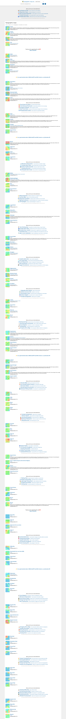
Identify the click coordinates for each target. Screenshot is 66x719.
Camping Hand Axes (26, 168)
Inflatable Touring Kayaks (25, 695)
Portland (12, 124)
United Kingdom (12, 60)
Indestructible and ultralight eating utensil (36, 415)
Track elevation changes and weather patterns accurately (39, 694)
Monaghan (12, 252)
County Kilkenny (13, 342)
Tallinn (11, 151)
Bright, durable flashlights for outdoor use (34, 201)
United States (12, 32)
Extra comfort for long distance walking (38, 110)
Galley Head (12, 667)
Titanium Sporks (25, 415)
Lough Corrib (12, 156)
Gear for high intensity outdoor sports (40, 323)
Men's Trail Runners (24, 601)
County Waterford (13, 220)
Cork (11, 42)
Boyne (11, 402)
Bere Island (12, 241)
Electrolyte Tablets (25, 385)
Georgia (11, 114)
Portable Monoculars (24, 15)
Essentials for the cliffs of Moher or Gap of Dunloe (37, 227)
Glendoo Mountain (13, 620)
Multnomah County (20, 125)
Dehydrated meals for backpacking (36, 450)
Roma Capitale (16, 70)
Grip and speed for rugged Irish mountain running (37, 601)
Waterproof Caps (24, 321)
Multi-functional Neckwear (25, 13)
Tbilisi (11, 113)
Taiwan (11, 87)
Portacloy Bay (13, 604)
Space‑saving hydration (36, 290)
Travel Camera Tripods (25, 598)
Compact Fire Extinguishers (25, 664)
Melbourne (17, 179)
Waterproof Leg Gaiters (24, 198)
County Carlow (13, 455)
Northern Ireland (17, 174)
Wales (11, 59)
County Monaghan (15, 253)
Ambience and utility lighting (35, 538)
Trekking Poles (24, 478)
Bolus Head (12, 672)
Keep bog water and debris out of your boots (37, 198)
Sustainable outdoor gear (39, 384)
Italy (10, 70)
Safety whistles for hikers (34, 107)
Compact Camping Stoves (25, 658)
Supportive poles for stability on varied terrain (35, 478)
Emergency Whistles (24, 107)
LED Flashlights (22, 201)
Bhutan (11, 141)
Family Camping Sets (24, 542)
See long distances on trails (34, 420)
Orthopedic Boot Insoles (25, 110)
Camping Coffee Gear (24, 689)
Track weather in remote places (33, 445)
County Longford (15, 279)
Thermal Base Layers (25, 293)
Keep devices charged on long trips (37, 482)
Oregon (16, 125)
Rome (11, 69)
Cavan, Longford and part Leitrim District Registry (20, 460)
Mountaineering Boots (27, 417)
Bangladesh (12, 64)
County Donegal (13, 365)
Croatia (11, 37)
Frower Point (12, 646)
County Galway (13, 129)
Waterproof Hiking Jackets (27, 388)
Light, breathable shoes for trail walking (39, 481)
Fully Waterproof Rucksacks (26, 106)
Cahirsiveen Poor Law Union (15, 525)
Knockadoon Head (13, 641)
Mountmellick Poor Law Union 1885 (17, 551)
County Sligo (12, 682)
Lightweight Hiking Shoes (27, 481)
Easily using (33, 77)
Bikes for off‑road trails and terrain (32, 197)
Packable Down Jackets (25, 230)
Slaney (11, 407)
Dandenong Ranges (14, 178)
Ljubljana (12, 359)
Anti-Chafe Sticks (23, 260)
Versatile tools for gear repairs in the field (35, 263)
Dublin (11, 54)
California (16, 274)
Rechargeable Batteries (24, 659)
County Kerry (12, 81)
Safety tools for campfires (36, 296)
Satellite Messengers (24, 628)
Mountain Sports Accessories (26, 323)
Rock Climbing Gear (24, 227)
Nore (11, 428)
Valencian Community (15, 337)
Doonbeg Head (13, 578)
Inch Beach (12, 583)
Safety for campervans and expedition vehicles (40, 664)
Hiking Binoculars (25, 420)
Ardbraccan (12, 146)
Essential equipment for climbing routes (33, 326)
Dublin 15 (12, 438)
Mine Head (12, 636)
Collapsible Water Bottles (26, 290)
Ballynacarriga (13, 709)
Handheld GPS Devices (25, 451)
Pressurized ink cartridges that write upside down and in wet (38, 231)
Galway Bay (12, 514)
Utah (15, 332)
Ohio (11, 183)
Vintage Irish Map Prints (25, 599)
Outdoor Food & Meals (25, 450)
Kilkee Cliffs (12, 704)
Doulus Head (12, 677)
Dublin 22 (12, 519)
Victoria (14, 179)
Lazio (13, 70)
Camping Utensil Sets (25, 448)
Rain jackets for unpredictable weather (38, 692)
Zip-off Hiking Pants (23, 262)
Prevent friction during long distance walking (35, 260)
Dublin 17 (12, 530)
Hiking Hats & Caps (23, 12)
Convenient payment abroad (35, 104)
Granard (11, 278)
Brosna (11, 502)
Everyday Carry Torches (25, 631)
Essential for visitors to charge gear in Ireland (34, 595)
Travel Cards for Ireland (25, 104)
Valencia (11, 336)
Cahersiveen (12, 573)
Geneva (11, 465)
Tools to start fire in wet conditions (34, 10)
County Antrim (23, 174)
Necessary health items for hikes (39, 166)
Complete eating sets (34, 448)
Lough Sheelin (13, 205)
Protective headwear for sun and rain (35, 12)
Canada (11, 93)
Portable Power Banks (26, 482)
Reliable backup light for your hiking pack (38, 631)
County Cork (14, 43)
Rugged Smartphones (24, 265)
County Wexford (13, 188)
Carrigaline (12, 283)
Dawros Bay (12, 609)
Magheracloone (13, 268)
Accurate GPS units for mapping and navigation (39, 451)
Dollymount (12, 492)
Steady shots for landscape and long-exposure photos (39, 598)
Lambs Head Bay (13, 561)
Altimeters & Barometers (27, 163)
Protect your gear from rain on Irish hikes (39, 418)
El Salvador (12, 215)
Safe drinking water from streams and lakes (39, 165)
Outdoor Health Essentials (27, 166)
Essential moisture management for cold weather (39, 293)
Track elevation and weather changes (39, 163)
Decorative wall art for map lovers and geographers (39, 662)
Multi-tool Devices (23, 263)
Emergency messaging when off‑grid (36, 628)
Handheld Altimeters (24, 536)
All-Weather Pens (23, 231)
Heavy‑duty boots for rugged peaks (38, 417)
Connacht (12, 423)
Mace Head (12, 588)
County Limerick (13, 347)
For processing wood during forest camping (38, 168)
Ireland (11, 26)
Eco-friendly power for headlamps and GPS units (39, 659)
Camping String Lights (24, 538)
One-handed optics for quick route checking (36, 15)
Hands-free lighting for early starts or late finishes (39, 233)
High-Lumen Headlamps (25, 233)
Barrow (11, 497)
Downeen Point (13, 651)
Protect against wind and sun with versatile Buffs (40, 13)
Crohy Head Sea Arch (14, 614)
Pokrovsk (12, 309)
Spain (11, 337)
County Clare (12, 304)
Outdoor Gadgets (24, 294)
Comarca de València (22, 337)
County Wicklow (13, 370)
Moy (11, 392)
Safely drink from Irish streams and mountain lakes (38, 16)
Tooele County (13, 331)
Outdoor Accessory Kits (26, 291)
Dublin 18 (12, 433)
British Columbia (15, 93)
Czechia (11, 119)
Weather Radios (24, 445)
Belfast (11, 173)
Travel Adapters (23, 324)
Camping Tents (23, 632)
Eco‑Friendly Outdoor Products (28, 384)
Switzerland (12, 466)
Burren (11, 315)
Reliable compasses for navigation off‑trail (35, 195)
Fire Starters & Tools (23, 10)
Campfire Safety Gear (24, 259)
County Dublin (15, 55)
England (16, 300)
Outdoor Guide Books (24, 661)
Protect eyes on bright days (37, 447)
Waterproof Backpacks (27, 418)
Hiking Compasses (23, 195)
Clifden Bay (12, 546)
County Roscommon (14, 471)
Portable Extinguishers (26, 296)
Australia (11, 179)
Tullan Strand (12, 556)
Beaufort (12, 714)
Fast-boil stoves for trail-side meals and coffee (39, 658)
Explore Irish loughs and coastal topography (39, 695)
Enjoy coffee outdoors (33, 689)
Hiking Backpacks (24, 629)
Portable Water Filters (24, 16)
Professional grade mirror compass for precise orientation (38, 200)
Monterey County (13, 273)
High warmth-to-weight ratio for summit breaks (39, 230)
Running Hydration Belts (25, 691)
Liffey (11, 397)
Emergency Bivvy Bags (25, 327)
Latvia (11, 97)
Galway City (12, 210)
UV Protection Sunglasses (26, 447)
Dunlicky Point (13, 699)
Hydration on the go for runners (36, 691)
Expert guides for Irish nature (34, 661)
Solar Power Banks (24, 109)
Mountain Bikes (22, 197)
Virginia (11, 31)
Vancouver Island (13, 92)
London (11, 299)
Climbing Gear (23, 326)
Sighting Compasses (24, 200)
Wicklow (11, 247)
